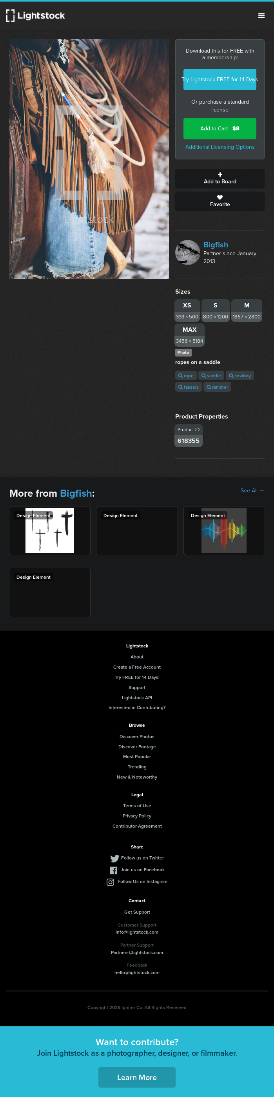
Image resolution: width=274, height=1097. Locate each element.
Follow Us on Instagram (142, 881)
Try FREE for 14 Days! (137, 677)
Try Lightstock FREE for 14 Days (219, 79)
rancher (217, 387)
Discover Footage (137, 746)
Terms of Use (137, 805)
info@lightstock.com (137, 932)
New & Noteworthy (137, 776)
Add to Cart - (220, 128)
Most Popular (137, 756)
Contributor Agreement (137, 826)
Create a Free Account (137, 667)
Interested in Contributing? (137, 707)
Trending (137, 766)
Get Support (137, 912)
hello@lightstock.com (137, 972)
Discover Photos (137, 736)
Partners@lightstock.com (137, 952)
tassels (188, 387)
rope (186, 375)
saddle (211, 375)
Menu (261, 15)
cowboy (240, 375)
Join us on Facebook (143, 869)
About (137, 656)
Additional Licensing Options (220, 147)
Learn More (137, 1077)
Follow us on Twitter (142, 857)
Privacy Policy (137, 815)
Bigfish (216, 244)
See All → (253, 491)
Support (137, 687)
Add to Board (220, 178)
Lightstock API (137, 697)
